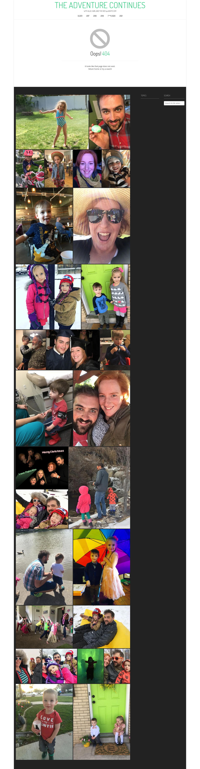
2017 (87, 16)
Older (80, 16)
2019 (102, 16)
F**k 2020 (111, 16)
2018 (95, 16)
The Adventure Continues (100, 5)
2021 (121, 16)
